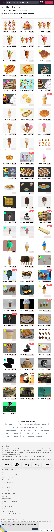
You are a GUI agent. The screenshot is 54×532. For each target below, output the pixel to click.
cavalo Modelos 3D (17, 427)
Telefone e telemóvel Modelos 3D (13, 430)
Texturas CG (5, 480)
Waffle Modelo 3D (42, 237)
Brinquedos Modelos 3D (13, 433)
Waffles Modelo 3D (25, 105)
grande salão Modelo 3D (44, 384)
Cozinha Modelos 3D (42, 424)
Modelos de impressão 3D (9, 475)
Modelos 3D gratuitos (8, 477)
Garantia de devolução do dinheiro (11, 514)
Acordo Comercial (7, 506)
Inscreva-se (49, 2)
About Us (5, 446)
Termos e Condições (8, 511)
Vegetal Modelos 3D (30, 430)
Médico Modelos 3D (27, 433)
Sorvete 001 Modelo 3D (9, 90)
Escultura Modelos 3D (12, 424)
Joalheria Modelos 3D (44, 430)
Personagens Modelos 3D (27, 424)
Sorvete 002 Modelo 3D (44, 75)
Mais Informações (7, 526)
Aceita (35, 529)
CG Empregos (6, 490)
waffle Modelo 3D (7, 163)
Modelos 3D (5, 472)
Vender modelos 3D (7, 482)
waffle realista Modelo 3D (44, 178)
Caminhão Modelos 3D (27, 436)
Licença (4, 504)
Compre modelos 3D (9, 470)
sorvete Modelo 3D (43, 163)
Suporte (4, 496)
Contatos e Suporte (9, 493)
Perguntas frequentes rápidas (10, 501)
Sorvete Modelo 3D (43, 207)
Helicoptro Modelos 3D (41, 433)
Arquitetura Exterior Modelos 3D (33, 427)
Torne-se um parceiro (8, 485)
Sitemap (50, 521)
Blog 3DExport (6, 487)
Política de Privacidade (8, 509)
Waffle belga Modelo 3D (9, 75)
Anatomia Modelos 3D (42, 436)
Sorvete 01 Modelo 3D (26, 207)
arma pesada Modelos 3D (12, 436)
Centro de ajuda (6, 499)
